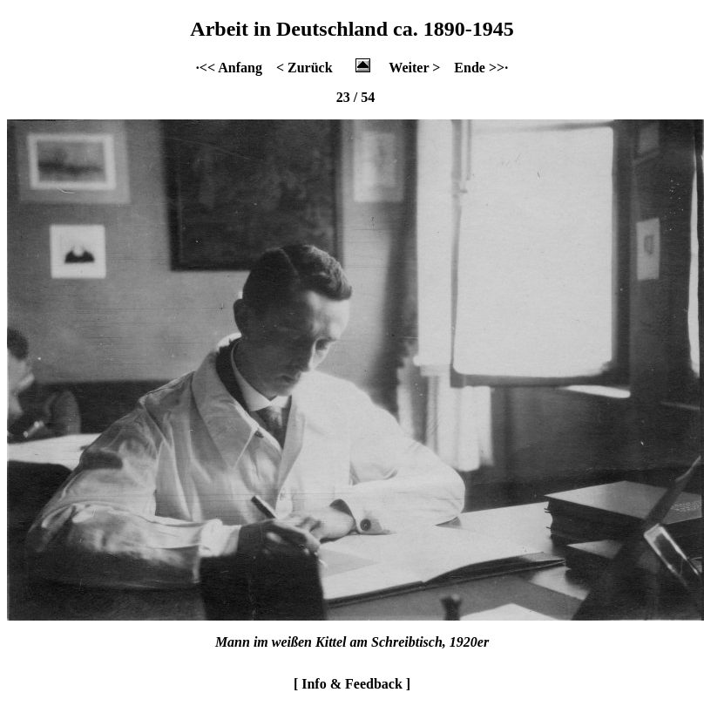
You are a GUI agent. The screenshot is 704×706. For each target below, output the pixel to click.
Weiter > (414, 67)
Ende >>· (481, 67)
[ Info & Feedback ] (352, 683)
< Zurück (304, 67)
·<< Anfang (229, 67)
